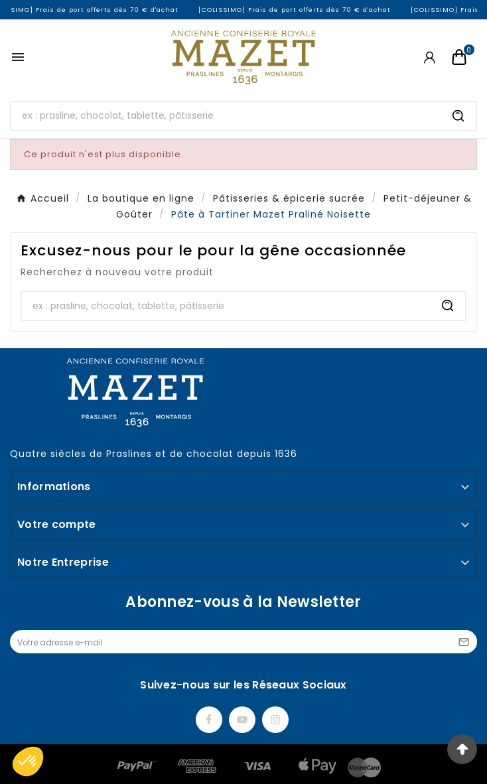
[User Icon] (429, 57)
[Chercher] (226, 116)
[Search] (458, 116)
